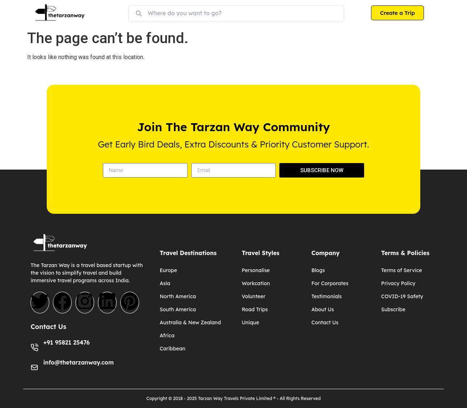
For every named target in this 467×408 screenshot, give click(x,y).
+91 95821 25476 (66, 342)
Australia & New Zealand (190, 322)
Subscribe (393, 309)
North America (178, 296)
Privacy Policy (398, 283)
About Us (323, 309)
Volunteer (253, 296)
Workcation (256, 283)
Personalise (256, 270)
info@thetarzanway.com (78, 362)
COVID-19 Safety (402, 296)
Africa (167, 335)
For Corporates (330, 283)
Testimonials (327, 296)
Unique (250, 322)
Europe (168, 270)
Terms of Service (401, 270)
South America (178, 309)
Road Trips (255, 309)
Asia (165, 283)
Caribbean (172, 348)
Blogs (318, 270)
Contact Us (325, 322)
